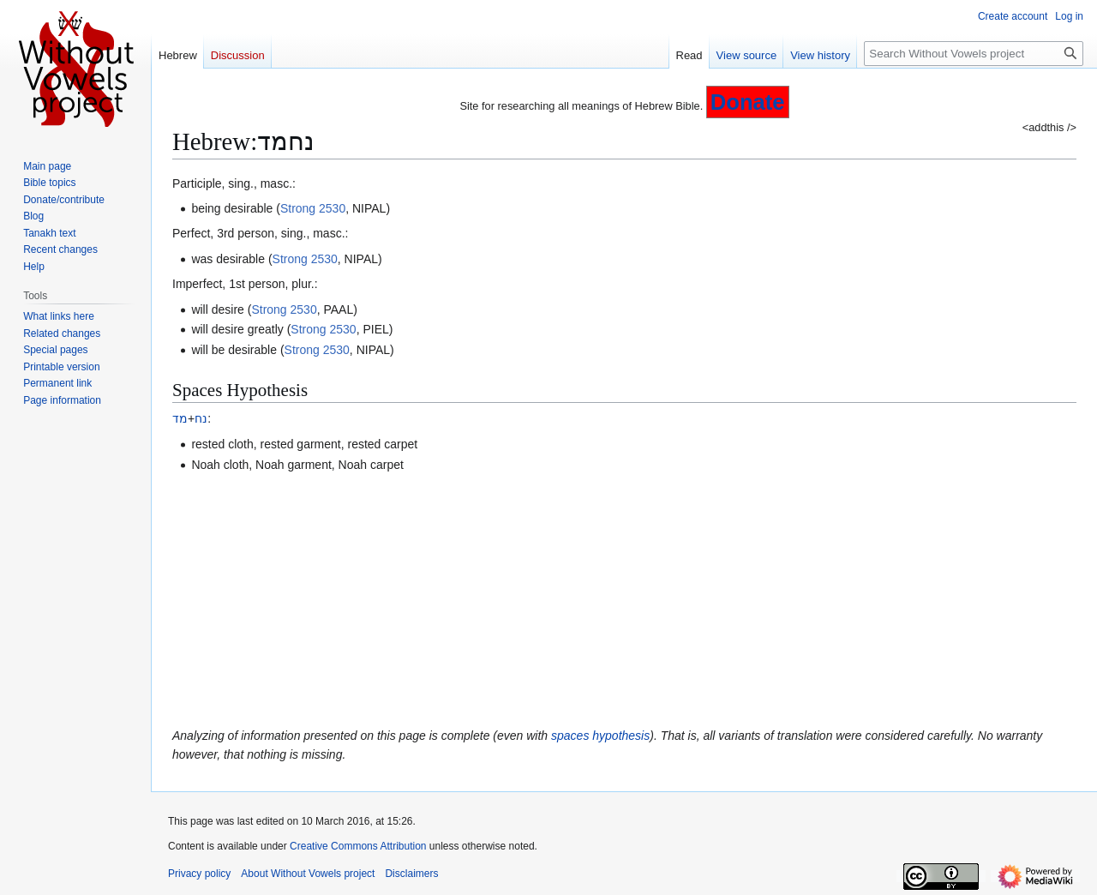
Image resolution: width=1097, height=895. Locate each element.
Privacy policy (199, 874)
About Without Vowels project (308, 874)
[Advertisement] (624, 600)
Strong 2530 (312, 208)
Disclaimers (411, 874)
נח (201, 418)
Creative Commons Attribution (358, 846)
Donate (747, 102)
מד (180, 418)
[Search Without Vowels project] (973, 53)
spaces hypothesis (600, 735)
